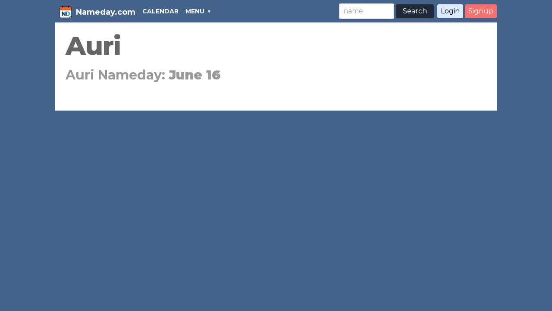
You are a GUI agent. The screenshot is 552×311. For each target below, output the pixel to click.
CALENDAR (160, 11)
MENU (194, 11)
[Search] (366, 11)
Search (415, 11)
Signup (480, 11)
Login (450, 11)
